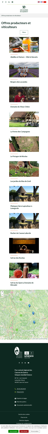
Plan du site (24, 417)
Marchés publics (21, 401)
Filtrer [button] (24, 32)
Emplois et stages (22, 398)
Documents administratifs (24, 405)
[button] (34, 322)
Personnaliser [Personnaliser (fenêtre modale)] (35, 431)
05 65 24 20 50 (20, 389)
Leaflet (33, 338)
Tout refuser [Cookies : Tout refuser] (24, 431)
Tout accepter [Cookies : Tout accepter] (13, 431)
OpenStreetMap (43, 338)
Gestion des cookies (24, 414)
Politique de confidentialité (24, 423)
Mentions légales (24, 420)
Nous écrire (19, 392)
